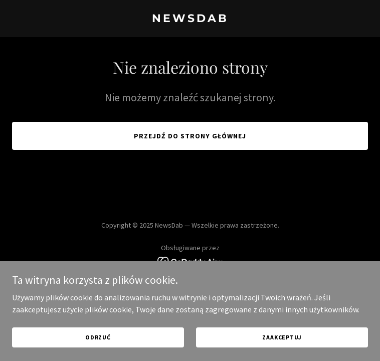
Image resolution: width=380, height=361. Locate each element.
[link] (190, 19)
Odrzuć (98, 350)
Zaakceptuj (282, 350)
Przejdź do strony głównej (190, 135)
